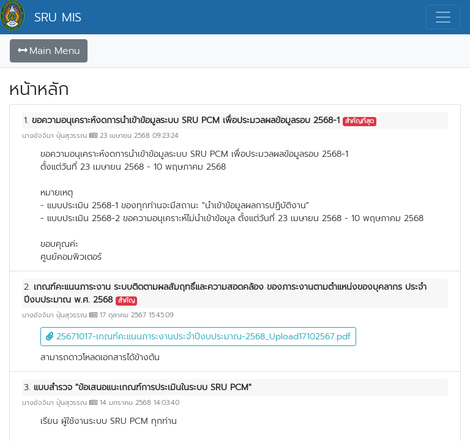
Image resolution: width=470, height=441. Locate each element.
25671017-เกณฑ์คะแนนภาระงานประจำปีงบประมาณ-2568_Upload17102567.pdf (198, 336)
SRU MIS (57, 17)
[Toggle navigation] (443, 17)
